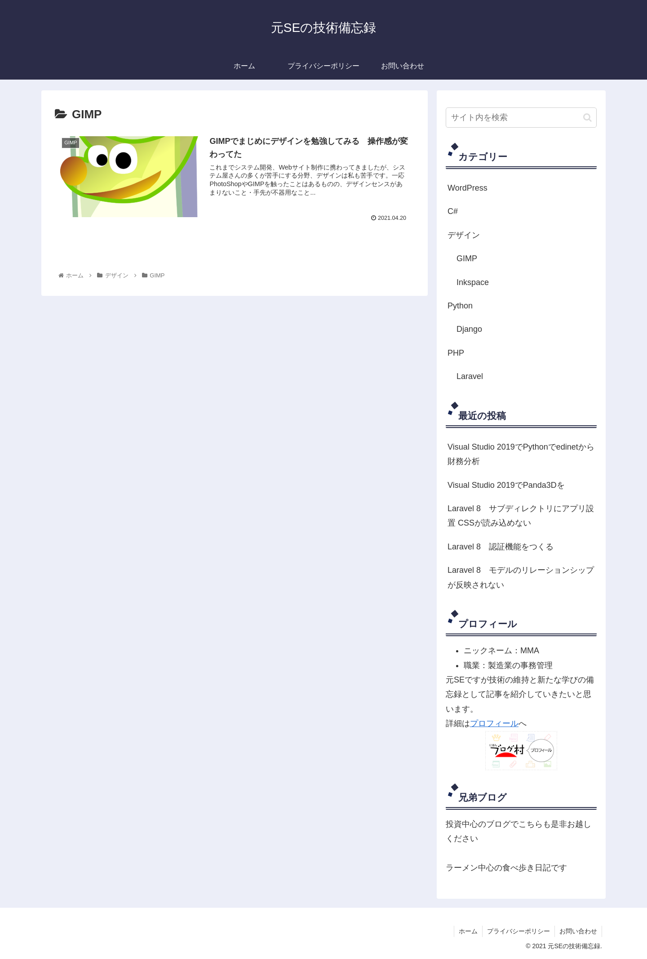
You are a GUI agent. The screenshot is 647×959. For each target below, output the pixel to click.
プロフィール (494, 723)
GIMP (466, 258)
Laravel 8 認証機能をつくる (501, 546)
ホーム (468, 931)
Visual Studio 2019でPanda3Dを (506, 485)
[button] (587, 117)
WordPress (467, 187)
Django (469, 329)
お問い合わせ (578, 931)
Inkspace (472, 282)
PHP (456, 352)
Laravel (469, 376)
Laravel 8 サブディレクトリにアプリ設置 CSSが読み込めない (521, 515)
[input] (521, 117)
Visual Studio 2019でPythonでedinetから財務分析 (521, 454)
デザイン (464, 235)
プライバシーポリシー (518, 931)
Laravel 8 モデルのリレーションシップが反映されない (521, 577)
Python (460, 305)
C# (453, 211)
